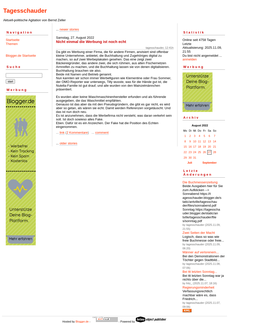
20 (209, 146)
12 (204, 141)
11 (199, 141)
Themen (12, 44)
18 (199, 146)
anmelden (189, 59)
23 (190, 152)
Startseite (13, 40)
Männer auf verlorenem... (200, 252)
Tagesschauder (25, 10)
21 (214, 146)
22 (185, 152)
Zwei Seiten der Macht (198, 233)
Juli (189, 162)
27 (209, 152)
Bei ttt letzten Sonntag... (199, 272)
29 (185, 157)
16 (190, 146)
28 (214, 152)
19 (204, 146)
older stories (68, 143)
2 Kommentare (77, 132)
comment (101, 132)
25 (199, 152)
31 (194, 157)
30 (190, 157)
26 (204, 152)
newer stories (69, 29)
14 (214, 141)
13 (209, 141)
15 (185, 146)
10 (194, 141)
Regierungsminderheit (198, 287)
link (62, 132)
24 (194, 152)
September (209, 162)
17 (194, 146)
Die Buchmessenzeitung (200, 182)
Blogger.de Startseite (21, 55)
